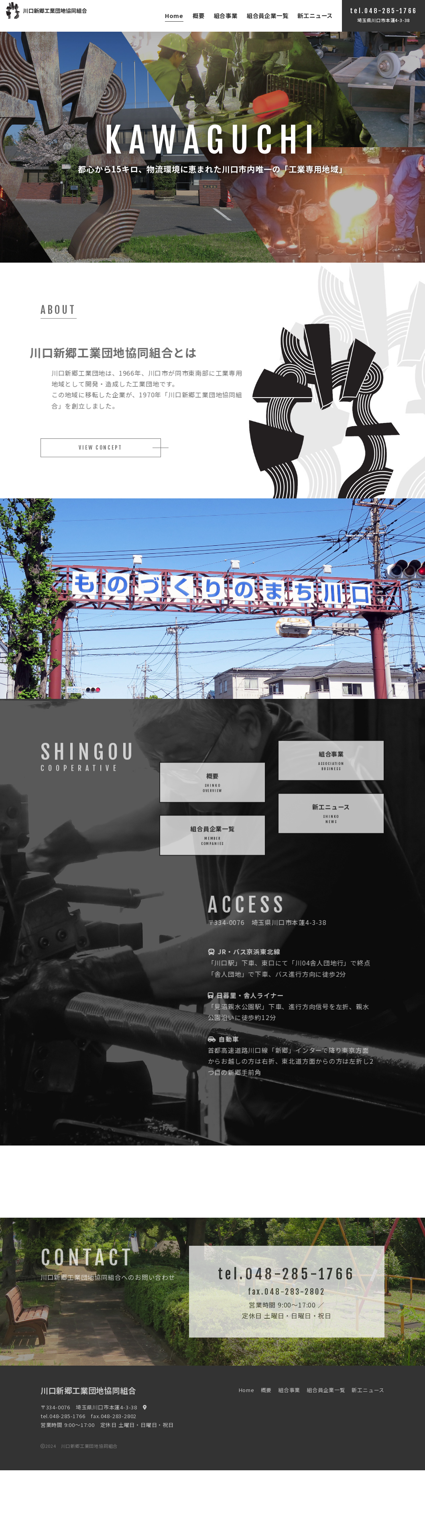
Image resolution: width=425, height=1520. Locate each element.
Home (174, 15)
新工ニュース (315, 15)
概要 (199, 15)
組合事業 (226, 15)
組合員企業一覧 (268, 15)
